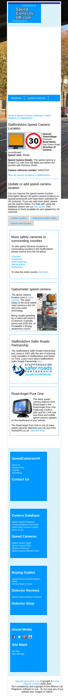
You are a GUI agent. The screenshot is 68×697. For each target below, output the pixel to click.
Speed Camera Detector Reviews (26, 597)
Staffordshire (26, 118)
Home (11, 115)
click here (43, 272)
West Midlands (19, 262)
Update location (19, 218)
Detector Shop (23, 603)
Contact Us (20, 479)
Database (16, 98)
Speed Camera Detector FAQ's (25, 551)
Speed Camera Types (21, 543)
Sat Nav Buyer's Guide (22, 584)
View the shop (37, 430)
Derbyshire (17, 267)
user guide (39, 206)
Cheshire (16, 256)
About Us (16, 465)
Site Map (16, 651)
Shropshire (17, 259)
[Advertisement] (34, 61)
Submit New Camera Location (25, 527)
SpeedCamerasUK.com (27, 681)
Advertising (17, 473)
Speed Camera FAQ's (21, 545)
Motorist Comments (20, 548)
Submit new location (21, 223)
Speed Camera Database (30, 115)
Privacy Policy (18, 467)
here (39, 361)
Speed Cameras (36, 98)
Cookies (15, 470)
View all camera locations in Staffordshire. (29, 175)
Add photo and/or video (45, 218)
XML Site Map (18, 654)
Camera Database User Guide (25, 524)
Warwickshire (18, 264)
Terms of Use (18, 530)
